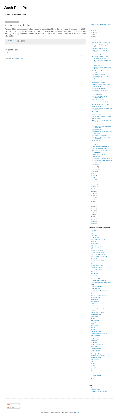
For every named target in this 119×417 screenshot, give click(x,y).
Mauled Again (94, 316)
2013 (92, 206)
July (94, 173)
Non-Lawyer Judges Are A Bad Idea (101, 42)
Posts (9, 404)
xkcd (92, 370)
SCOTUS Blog (94, 339)
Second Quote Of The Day (98, 82)
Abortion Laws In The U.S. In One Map (101, 116)
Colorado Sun (94, 264)
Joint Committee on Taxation (98, 309)
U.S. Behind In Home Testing (99, 74)
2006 (92, 221)
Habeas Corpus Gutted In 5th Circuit (101, 102)
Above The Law (95, 237)
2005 (92, 223)
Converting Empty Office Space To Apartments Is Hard (100, 77)
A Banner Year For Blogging (99, 58)
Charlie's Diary (94, 245)
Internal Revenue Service (97, 307)
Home (45, 56)
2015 (92, 202)
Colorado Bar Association (97, 250)
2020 (92, 191)
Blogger (77, 412)
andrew (94, 377)
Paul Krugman (94, 322)
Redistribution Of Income (98, 124)
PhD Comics (94, 323)
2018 (92, 195)
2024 (92, 34)
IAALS (92, 303)
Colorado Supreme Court (97, 265)
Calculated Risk (95, 243)
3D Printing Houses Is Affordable (100, 56)
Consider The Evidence (96, 267)
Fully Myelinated (95, 292)
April (94, 180)
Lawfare (93, 310)
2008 (92, 217)
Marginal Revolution (96, 314)
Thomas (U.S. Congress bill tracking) (100, 354)
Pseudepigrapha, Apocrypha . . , (99, 333)
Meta (9, 43)
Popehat (93, 329)
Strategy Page (94, 346)
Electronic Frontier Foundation (98, 280)
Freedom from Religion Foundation (99, 290)
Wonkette (93, 369)
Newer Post (8, 56)
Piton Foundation (95, 325)
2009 (92, 214)
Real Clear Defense (96, 335)
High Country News (95, 297)
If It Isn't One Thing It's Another (99, 80)
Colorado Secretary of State (98, 260)
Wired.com (93, 365)
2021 (92, 189)
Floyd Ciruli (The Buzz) (96, 286)
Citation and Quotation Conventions (99, 391)
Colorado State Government (98, 262)
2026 (92, 30)
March (94, 182)
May (94, 177)
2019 (92, 193)
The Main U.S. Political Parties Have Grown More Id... (101, 138)
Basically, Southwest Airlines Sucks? (101, 84)
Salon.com (93, 337)
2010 (92, 212)
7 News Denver (94, 234)
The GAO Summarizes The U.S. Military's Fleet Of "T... (100, 97)
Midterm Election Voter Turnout (99, 154)
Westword (93, 363)
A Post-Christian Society (98, 100)
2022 (92, 39)
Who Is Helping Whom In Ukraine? (100, 104)
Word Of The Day (96, 54)
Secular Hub (94, 340)
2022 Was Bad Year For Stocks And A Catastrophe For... (101, 64)
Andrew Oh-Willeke (97, 375)
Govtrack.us (94, 294)
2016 (92, 199)
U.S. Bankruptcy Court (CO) (98, 355)
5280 (92, 232)
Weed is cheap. (96, 118)
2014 (92, 204)
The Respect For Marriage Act (99, 135)
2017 (92, 197)
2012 (92, 208)
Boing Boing (94, 241)
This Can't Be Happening (97, 352)
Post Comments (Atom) (17, 58)
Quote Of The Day (96, 86)
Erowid (92, 284)
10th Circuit (93, 230)
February (95, 184)
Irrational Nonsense (97, 129)
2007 (92, 219)
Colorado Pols (94, 258)
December (95, 41)
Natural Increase (96, 156)
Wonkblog (93, 367)
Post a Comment (11, 53)
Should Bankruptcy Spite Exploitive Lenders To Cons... (100, 91)
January (95, 186)
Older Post (82, 56)
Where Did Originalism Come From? (101, 148)
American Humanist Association (98, 239)
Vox (92, 361)
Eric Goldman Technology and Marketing (101, 282)
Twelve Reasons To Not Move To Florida (102, 158)
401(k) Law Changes (97, 94)
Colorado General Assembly (98, 254)
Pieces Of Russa (96, 112)
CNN (92, 249)
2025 (92, 32)
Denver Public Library (96, 277)
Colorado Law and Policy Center (99, 256)
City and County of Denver (97, 247)
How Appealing (94, 299)
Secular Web (94, 342)
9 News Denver (94, 235)
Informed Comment (95, 305)
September (95, 169)
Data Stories (94, 271)
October (95, 167)
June (94, 175)
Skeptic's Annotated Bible (97, 344)
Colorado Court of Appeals (97, 252)
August (94, 171)
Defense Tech (94, 273)
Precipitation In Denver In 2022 (99, 48)
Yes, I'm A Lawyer (95, 389)
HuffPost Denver (95, 301)
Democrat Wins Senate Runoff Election (101, 146)
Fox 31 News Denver (96, 288)
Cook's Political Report (96, 269)
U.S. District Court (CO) (96, 357)
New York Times (95, 320)
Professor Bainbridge (96, 331)
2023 (92, 37)
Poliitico (93, 327)
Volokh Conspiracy (95, 359)
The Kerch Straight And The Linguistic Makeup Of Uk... (101, 127)
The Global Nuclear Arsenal (99, 88)
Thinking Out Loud (95, 350)
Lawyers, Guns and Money (97, 312)
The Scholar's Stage (96, 348)
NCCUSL (93, 318)
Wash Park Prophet (20, 8)
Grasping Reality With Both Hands (99, 295)
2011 (92, 210)
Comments (10, 407)
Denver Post (94, 275)
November (95, 164)
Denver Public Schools (96, 279)
